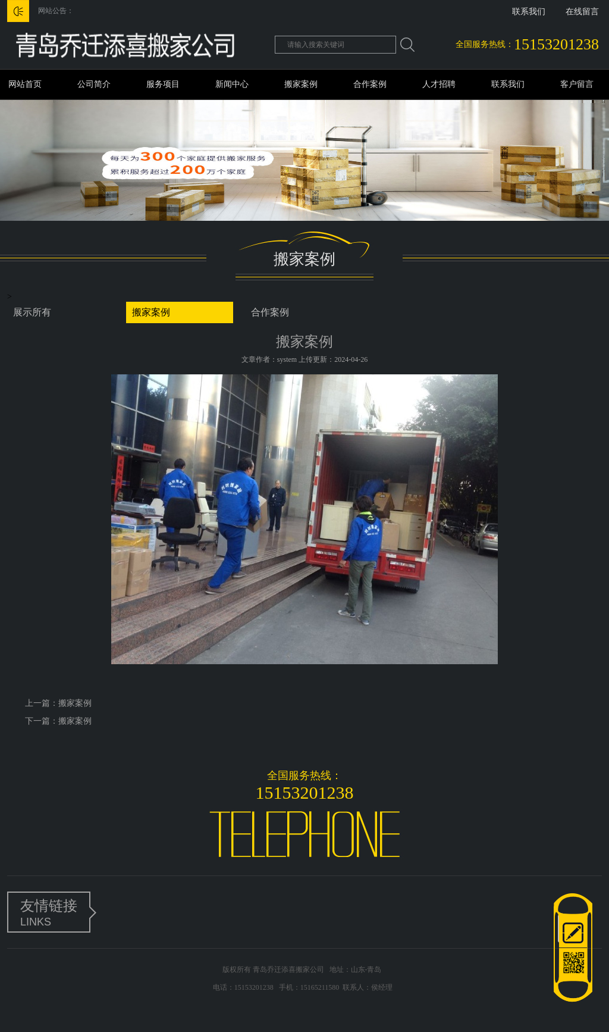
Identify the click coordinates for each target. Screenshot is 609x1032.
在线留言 (582, 11)
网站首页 (25, 84)
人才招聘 (439, 84)
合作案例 (370, 84)
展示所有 (32, 312)
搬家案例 (301, 84)
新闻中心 (232, 84)
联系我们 (528, 11)
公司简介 (94, 84)
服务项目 (163, 84)
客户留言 (577, 84)
